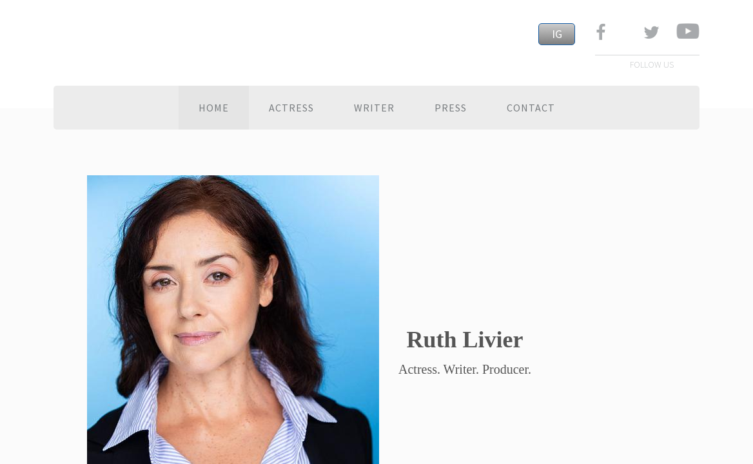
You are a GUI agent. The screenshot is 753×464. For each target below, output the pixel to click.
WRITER (374, 107)
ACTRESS (291, 107)
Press (451, 107)
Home (214, 107)
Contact (531, 107)
